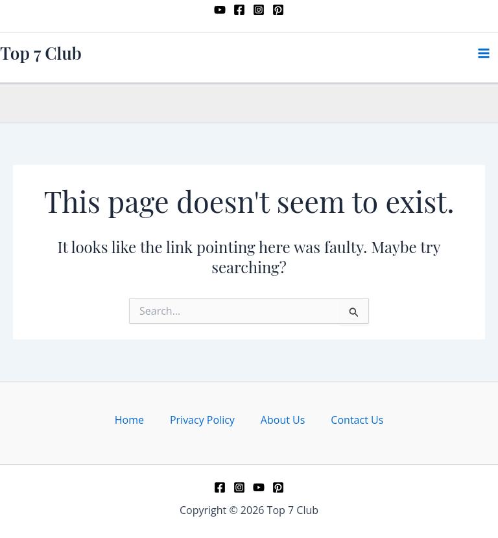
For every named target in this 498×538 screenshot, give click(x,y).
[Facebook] (239, 10)
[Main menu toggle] (483, 53)
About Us (283, 420)
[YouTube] (220, 10)
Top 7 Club (41, 53)
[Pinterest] (278, 10)
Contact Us (357, 420)
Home (129, 420)
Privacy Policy (202, 420)
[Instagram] (259, 10)
